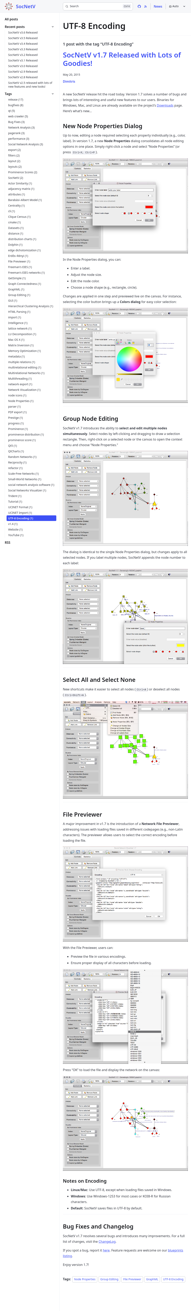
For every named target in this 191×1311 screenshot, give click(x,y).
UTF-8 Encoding (173, 1279)
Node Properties (84, 1279)
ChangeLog (107, 1241)
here (106, 1250)
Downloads (165, 105)
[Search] (98, 6)
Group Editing (109, 1279)
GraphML (152, 1279)
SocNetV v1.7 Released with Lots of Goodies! (122, 59)
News (158, 6)
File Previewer (132, 1279)
